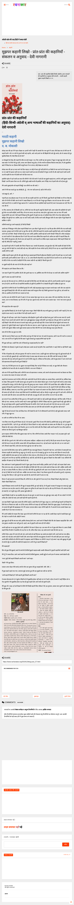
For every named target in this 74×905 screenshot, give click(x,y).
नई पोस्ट (5, 696)
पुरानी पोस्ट (68, 696)
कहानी (10, 47)
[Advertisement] (37, 22)
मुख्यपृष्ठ (36, 696)
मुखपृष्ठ (6, 893)
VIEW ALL (67, 854)
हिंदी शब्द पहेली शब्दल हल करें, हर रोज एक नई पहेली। (17, 43)
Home (4, 47)
